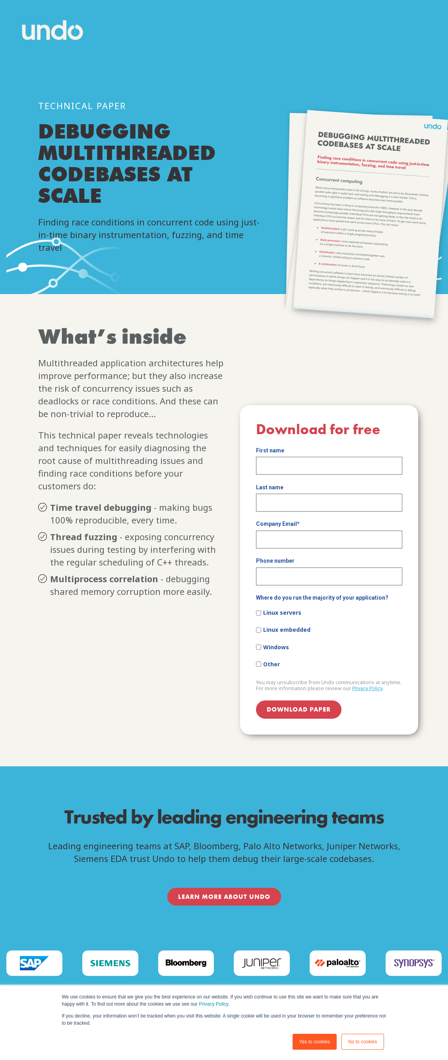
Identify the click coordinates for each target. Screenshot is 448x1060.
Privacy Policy (213, 1004)
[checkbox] (329, 638)
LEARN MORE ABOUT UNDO (224, 897)
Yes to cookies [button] (314, 1042)
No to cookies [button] (362, 1042)
